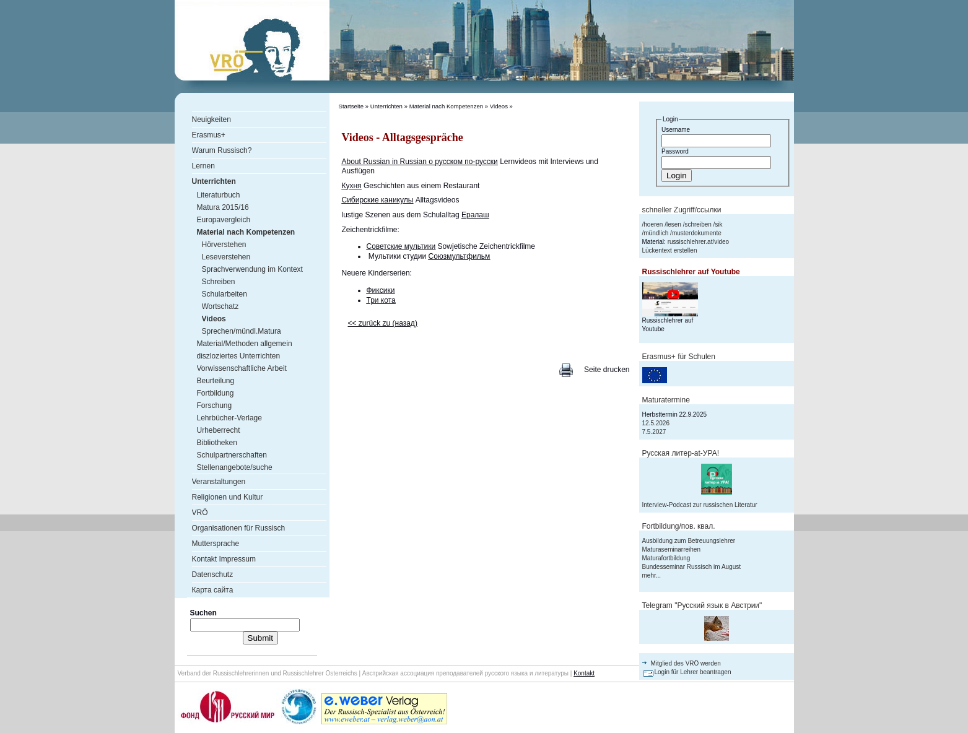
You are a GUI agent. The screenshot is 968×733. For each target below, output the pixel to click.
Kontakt (584, 673)
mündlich (655, 233)
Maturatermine (666, 400)
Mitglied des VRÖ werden (686, 663)
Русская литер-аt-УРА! (680, 453)
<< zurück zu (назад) (382, 323)
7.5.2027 (654, 431)
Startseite (351, 106)
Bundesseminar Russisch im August (691, 566)
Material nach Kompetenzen (446, 106)
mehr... (651, 575)
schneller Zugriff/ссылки (682, 210)
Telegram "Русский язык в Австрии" (702, 605)
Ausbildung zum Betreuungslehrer (689, 540)
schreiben (697, 224)
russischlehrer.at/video (699, 241)
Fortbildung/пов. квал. (678, 526)
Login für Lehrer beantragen (693, 672)
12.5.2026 (656, 423)
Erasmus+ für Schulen (678, 356)
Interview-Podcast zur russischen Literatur (699, 504)
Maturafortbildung (666, 558)
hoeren (653, 224)
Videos (499, 106)
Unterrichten (386, 106)
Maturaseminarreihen (671, 549)
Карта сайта (212, 590)
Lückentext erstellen (669, 250)
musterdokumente (697, 233)
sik (718, 224)
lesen (673, 224)
